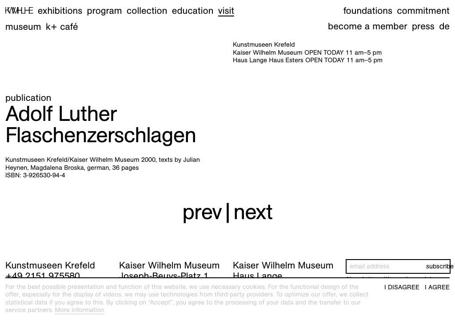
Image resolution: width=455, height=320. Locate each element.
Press (423, 26)
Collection (147, 10)
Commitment (423, 10)
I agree (437, 287)
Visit (226, 10)
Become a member (367, 26)
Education (193, 10)
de (444, 26)
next (252, 211)
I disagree (401, 287)
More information (79, 310)
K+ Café (62, 26)
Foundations (367, 10)
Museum (23, 26)
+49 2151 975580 (42, 276)
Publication (28, 98)
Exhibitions (60, 10)
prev (202, 211)
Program (104, 10)
